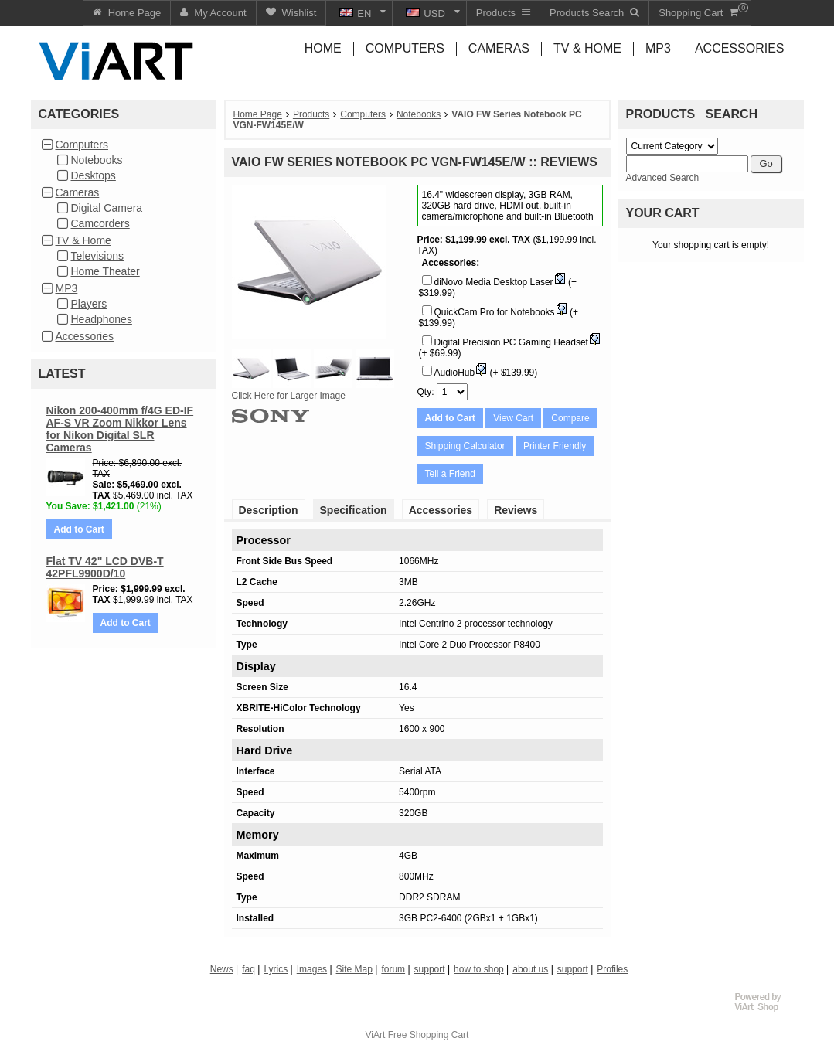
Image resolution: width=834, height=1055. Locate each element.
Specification (353, 510)
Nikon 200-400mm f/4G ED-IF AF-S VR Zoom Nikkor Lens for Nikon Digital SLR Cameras (120, 429)
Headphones (101, 319)
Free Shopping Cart (428, 1034)
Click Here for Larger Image (289, 395)
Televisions (97, 256)
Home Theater (105, 271)
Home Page (257, 114)
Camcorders (100, 223)
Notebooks (97, 160)
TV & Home (83, 240)
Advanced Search (663, 177)
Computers (82, 144)
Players (89, 304)
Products (311, 114)
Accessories (85, 336)
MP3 (67, 288)
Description (268, 510)
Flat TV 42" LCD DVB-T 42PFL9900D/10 (105, 567)
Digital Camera (107, 208)
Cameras (78, 192)
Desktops (93, 175)
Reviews (515, 510)
